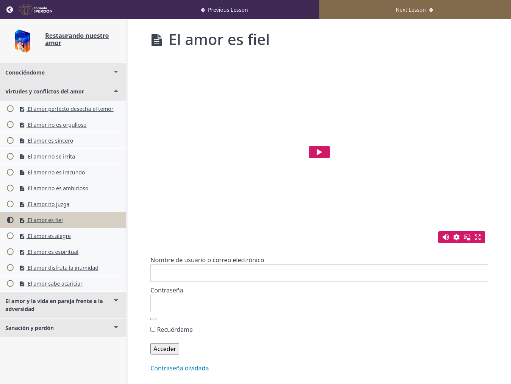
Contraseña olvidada (179, 368)
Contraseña (166, 290)
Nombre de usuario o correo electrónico (207, 260)
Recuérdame (171, 329)
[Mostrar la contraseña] (153, 319)
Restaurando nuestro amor (77, 39)
